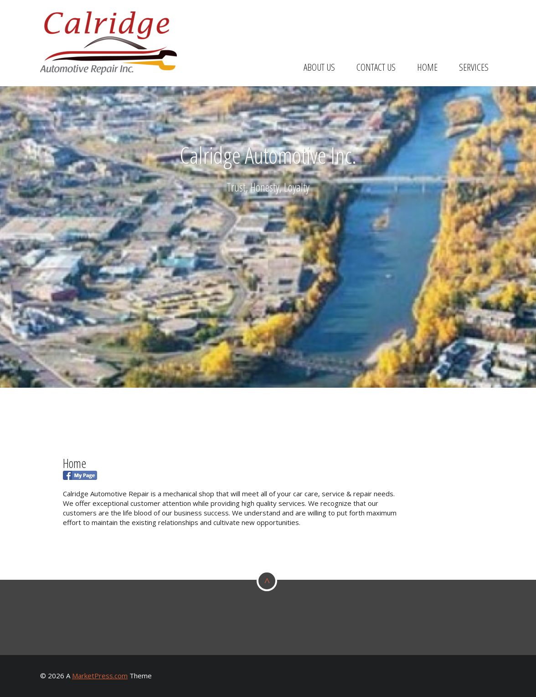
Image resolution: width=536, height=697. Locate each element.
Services (474, 67)
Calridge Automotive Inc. (268, 155)
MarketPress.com (100, 675)
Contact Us (376, 67)
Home (427, 67)
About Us (319, 67)
